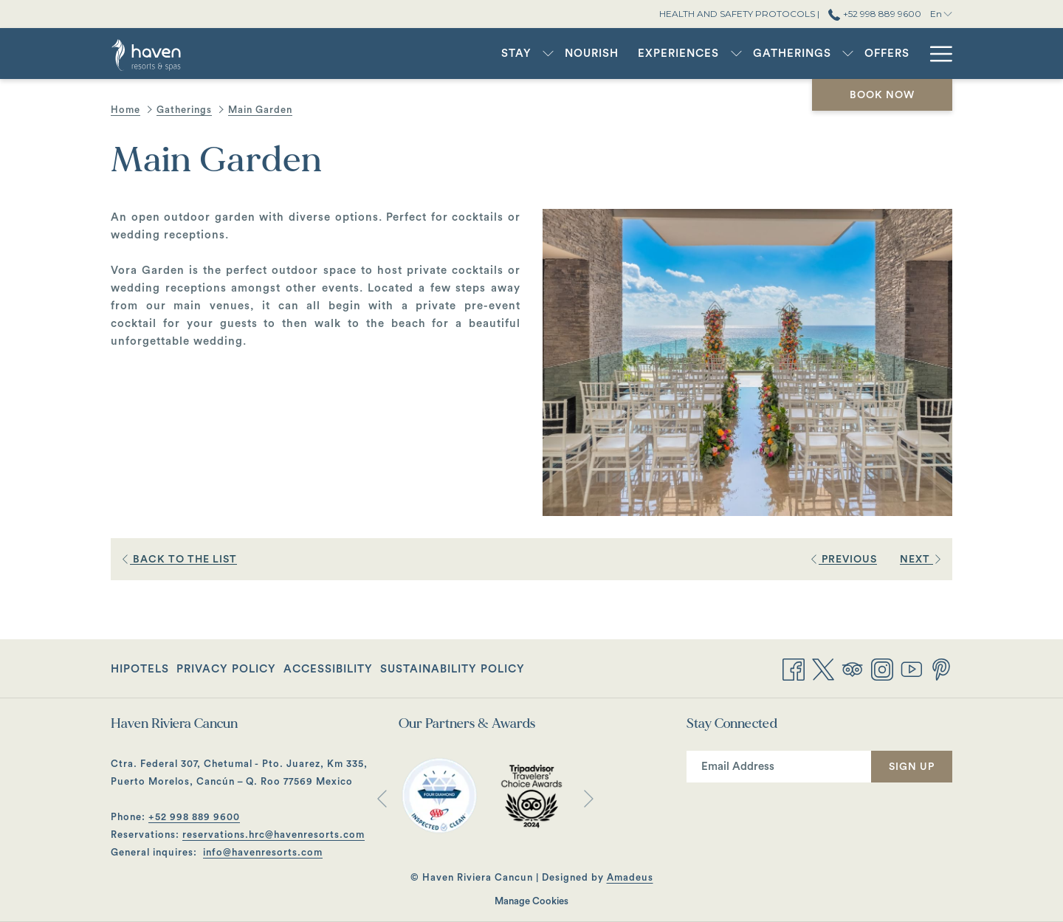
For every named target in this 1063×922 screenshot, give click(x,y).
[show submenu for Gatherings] (848, 53)
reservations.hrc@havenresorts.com (273, 834)
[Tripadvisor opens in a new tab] (853, 668)
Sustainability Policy (452, 669)
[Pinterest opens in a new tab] (941, 668)
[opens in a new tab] (439, 795)
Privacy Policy (226, 669)
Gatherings (184, 109)
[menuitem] (142, 670)
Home (125, 109)
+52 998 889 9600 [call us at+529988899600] (874, 13)
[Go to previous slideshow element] (382, 798)
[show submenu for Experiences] (736, 53)
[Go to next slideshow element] (588, 798)
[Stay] (516, 53)
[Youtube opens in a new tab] (912, 668)
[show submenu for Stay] (548, 53)
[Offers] (887, 53)
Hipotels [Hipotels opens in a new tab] (140, 672)
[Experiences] (678, 53)
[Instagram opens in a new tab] (882, 668)
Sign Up (912, 767)
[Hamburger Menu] (935, 53)
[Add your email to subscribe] (779, 766)
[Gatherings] (792, 53)
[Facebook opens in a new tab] (793, 668)
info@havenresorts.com (263, 852)
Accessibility (328, 669)
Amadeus (630, 877)
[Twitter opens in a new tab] (823, 668)
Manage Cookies (531, 901)
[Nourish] (591, 53)
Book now (882, 95)
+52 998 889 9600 (194, 817)
